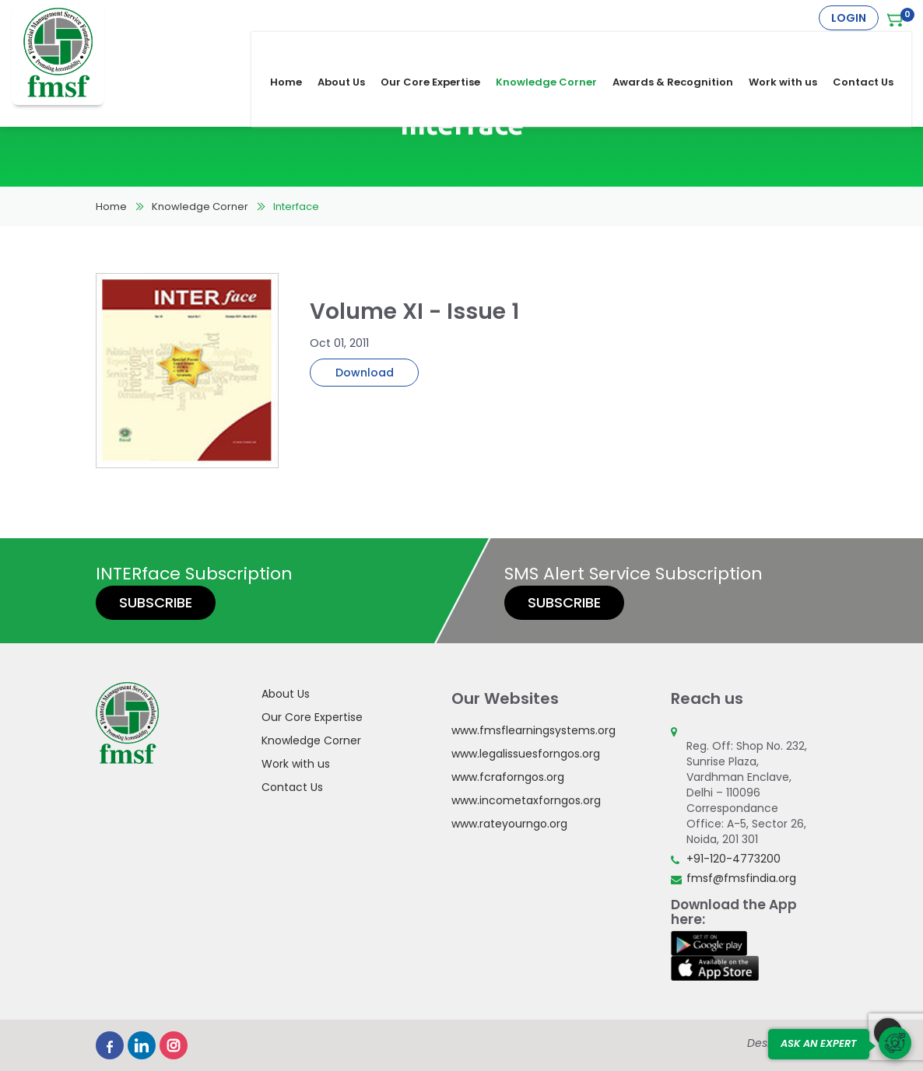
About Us (351, 47)
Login (848, 18)
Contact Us (873, 47)
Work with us (793, 47)
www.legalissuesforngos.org (525, 753)
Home (296, 47)
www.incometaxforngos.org (526, 800)
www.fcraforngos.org (507, 777)
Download (364, 372)
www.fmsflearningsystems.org (533, 730)
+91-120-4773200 (733, 858)
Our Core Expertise (440, 47)
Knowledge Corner (556, 47)
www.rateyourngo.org (509, 823)
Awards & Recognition (683, 47)
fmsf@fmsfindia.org (741, 878)
